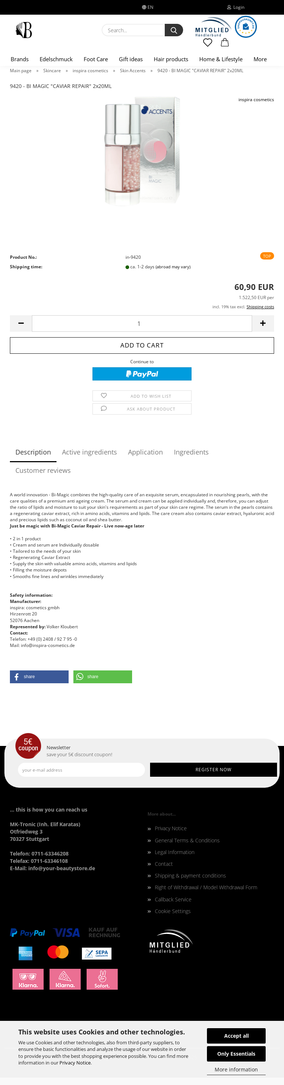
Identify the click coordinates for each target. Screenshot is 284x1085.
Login (235, 7)
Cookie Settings (173, 911)
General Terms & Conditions (187, 840)
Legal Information (174, 852)
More (260, 59)
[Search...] (174, 30)
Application (145, 452)
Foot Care (96, 59)
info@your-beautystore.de (61, 868)
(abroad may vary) (173, 266)
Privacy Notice (75, 1062)
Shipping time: (26, 267)
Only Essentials (236, 1053)
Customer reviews (43, 470)
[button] (225, 46)
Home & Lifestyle (221, 59)
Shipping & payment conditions (190, 875)
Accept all (236, 1035)
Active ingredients (89, 452)
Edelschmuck (56, 59)
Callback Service (173, 899)
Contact (164, 863)
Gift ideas (131, 59)
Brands (20, 59)
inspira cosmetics (256, 99)
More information (236, 1069)
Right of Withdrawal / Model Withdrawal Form (206, 887)
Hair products (171, 59)
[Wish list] (207, 46)
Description (33, 452)
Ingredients (191, 452)
